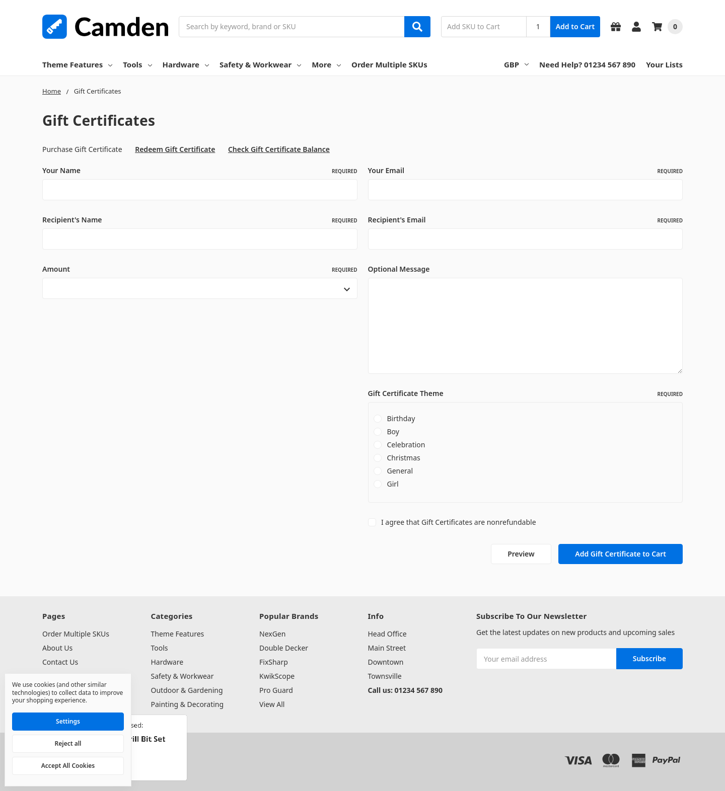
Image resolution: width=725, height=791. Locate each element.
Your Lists (664, 64)
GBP (516, 64)
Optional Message (399, 269)
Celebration (406, 444)
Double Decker (283, 648)
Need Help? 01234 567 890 (587, 64)
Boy (393, 431)
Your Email (525, 170)
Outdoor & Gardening (187, 690)
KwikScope (277, 676)
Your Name (199, 170)
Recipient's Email (525, 219)
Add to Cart (575, 26)
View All (271, 704)
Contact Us (60, 662)
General (400, 471)
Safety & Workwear (260, 64)
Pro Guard (276, 690)
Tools (137, 64)
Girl (392, 484)
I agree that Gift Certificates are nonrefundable (458, 522)
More (326, 64)
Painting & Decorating (187, 704)
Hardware (186, 64)
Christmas (403, 457)
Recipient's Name (199, 219)
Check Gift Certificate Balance (279, 149)
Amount (199, 269)
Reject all (68, 743)
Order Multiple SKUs (389, 64)
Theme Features (77, 64)
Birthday (401, 418)
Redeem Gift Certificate (175, 149)
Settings (68, 721)
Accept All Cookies (68, 765)
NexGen (272, 634)
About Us (57, 648)
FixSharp (273, 662)
